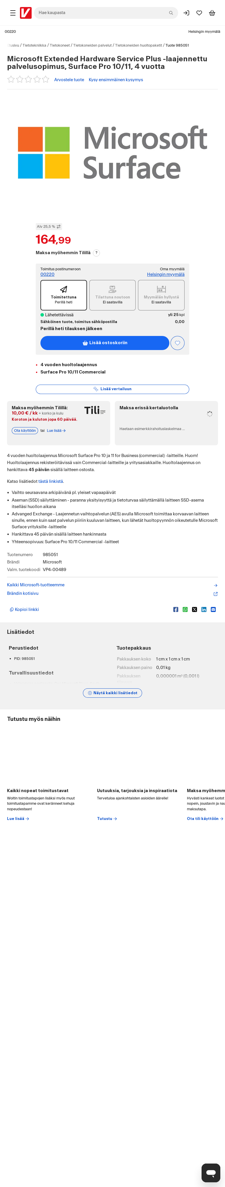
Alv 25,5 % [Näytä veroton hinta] (49, 226)
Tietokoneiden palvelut (92, 45)
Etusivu (13, 45)
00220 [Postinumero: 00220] (10, 31)
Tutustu (107, 818)
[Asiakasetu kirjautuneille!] (178, 343)
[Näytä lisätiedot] (112, 693)
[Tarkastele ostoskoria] (212, 13)
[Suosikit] (199, 13)
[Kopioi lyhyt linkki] (89, 609)
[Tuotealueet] (13, 13)
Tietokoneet (60, 45)
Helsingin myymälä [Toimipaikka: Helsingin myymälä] (204, 31)
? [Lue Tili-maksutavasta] (97, 252)
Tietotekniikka (34, 45)
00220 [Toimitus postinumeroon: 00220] (47, 274)
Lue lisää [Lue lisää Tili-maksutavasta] (56, 430)
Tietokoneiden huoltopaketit (138, 45)
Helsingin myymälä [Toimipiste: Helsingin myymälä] (166, 274)
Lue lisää (18, 818)
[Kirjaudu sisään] (186, 13)
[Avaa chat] (211, 1173)
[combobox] (106, 13)
